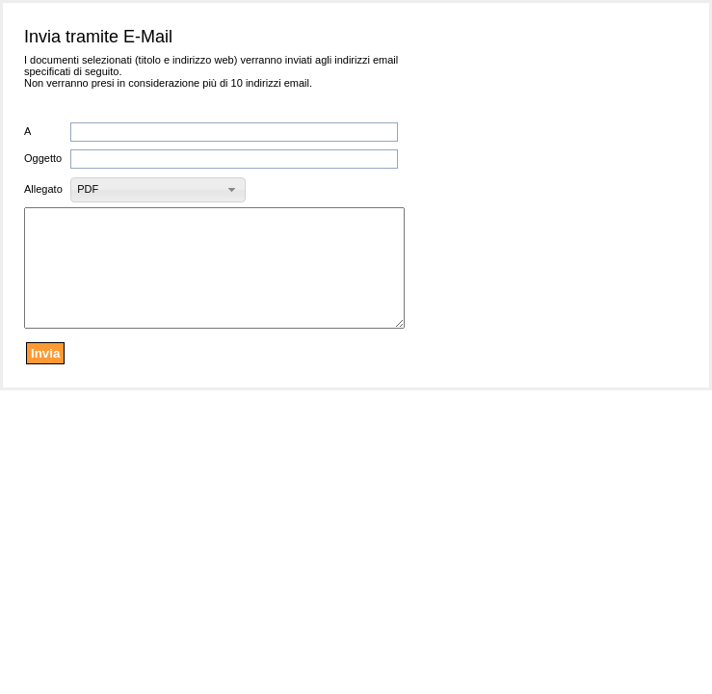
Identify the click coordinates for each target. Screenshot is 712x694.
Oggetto (43, 158)
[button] (158, 189)
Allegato (43, 189)
